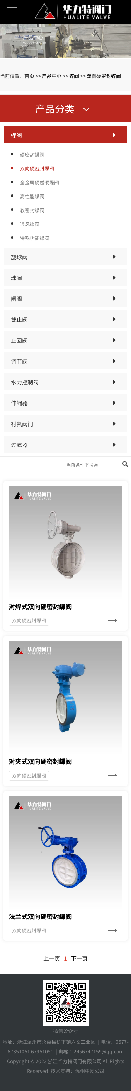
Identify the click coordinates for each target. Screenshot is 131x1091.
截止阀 (19, 319)
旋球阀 (19, 257)
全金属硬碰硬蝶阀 (39, 182)
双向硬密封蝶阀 (104, 75)
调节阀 (19, 361)
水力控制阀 (25, 382)
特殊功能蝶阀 (34, 237)
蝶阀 (74, 75)
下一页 (79, 958)
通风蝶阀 (29, 224)
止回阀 (19, 340)
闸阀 (16, 298)
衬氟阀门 (22, 424)
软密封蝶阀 (32, 210)
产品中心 (51, 75)
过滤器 (19, 444)
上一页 (51, 958)
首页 (29, 75)
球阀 (16, 277)
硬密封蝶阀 (32, 154)
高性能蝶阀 (32, 196)
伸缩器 (19, 403)
